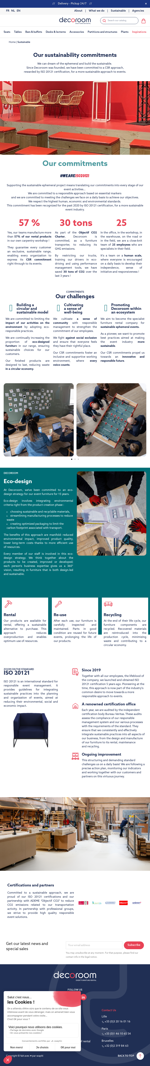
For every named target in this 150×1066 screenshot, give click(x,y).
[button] (71, 459)
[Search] (119, 20)
